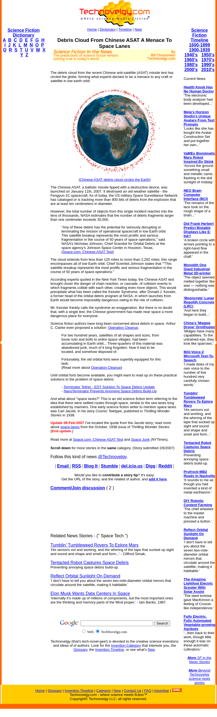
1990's (208, 64)
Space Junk (140, 439)
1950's (208, 55)
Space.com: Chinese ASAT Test (88, 252)
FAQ (147, 691)
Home (92, 29)
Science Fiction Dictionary (23, 32)
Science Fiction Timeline (200, 35)
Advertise (161, 691)
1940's (191, 55)
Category (103, 691)
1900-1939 (199, 50)
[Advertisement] (23, 144)
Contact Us (132, 691)
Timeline (125, 29)
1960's (191, 59)
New (138, 29)
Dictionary (108, 29)
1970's (208, 59)
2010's (208, 69)
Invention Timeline (109, 650)
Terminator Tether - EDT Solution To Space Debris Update (109, 387)
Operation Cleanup (123, 328)
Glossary (80, 650)
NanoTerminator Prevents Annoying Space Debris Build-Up (110, 391)
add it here (158, 479)
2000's (191, 69)
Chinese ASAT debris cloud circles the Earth (114, 180)
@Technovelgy (112, 456)
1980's (191, 64)
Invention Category (126, 645)
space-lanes (69, 427)
